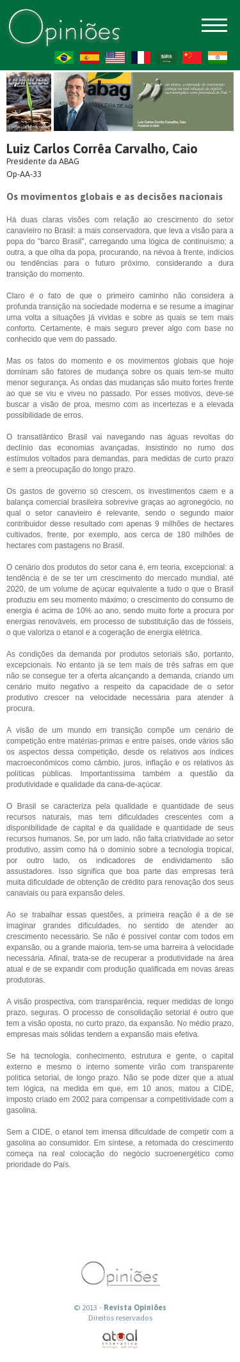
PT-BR (64, 57)
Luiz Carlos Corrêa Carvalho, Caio (102, 148)
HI (217, 57)
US (115, 57)
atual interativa (120, 1339)
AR (166, 57)
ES (89, 57)
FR (140, 57)
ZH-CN (192, 57)
